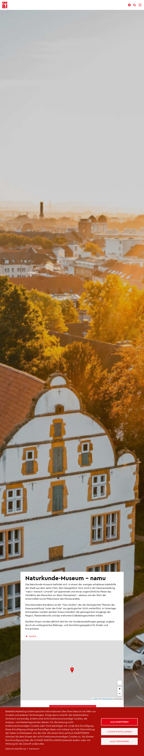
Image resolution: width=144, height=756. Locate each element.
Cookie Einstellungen (119, 731)
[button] (129, 5)
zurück (32, 636)
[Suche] (134, 5)
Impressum (34, 748)
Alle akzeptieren (119, 721)
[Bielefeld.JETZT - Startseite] (4, 5)
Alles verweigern (119, 741)
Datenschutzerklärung (15, 748)
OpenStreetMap (107, 699)
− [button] (120, 693)
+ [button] (120, 689)
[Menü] (140, 5)
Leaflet (95, 699)
